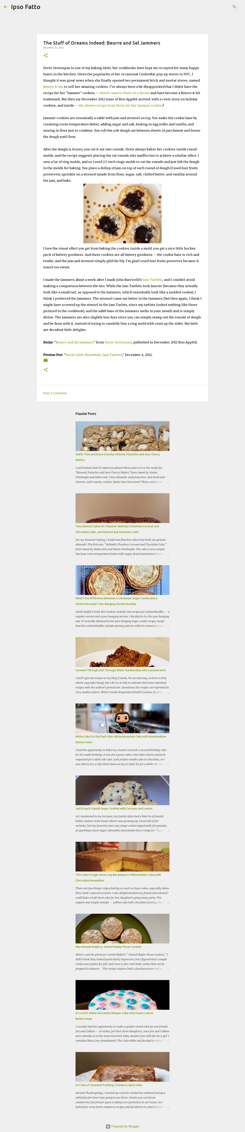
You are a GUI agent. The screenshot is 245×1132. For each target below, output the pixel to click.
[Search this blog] (221, 7)
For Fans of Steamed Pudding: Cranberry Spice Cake (109, 1085)
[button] (45, 55)
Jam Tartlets (152, 280)
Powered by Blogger (123, 1126)
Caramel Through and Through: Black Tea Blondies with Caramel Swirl (121, 670)
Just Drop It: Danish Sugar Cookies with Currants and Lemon (114, 808)
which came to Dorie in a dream (124, 93)
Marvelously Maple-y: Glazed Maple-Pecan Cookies (108, 946)
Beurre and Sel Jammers (75, 342)
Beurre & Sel (53, 87)
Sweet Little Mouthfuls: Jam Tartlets (93, 355)
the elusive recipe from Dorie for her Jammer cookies (120, 105)
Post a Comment (55, 393)
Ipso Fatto (26, 6)
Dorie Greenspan (118, 342)
